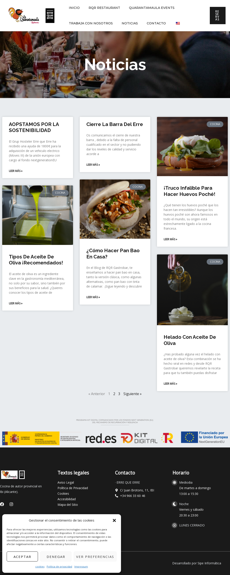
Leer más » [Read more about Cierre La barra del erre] (93, 165)
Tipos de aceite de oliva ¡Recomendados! (36, 260)
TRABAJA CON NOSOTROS (89, 23)
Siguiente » (132, 393)
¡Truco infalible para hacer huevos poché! (189, 191)
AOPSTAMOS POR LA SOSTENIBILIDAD (34, 127)
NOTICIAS (126, 23)
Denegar (56, 556)
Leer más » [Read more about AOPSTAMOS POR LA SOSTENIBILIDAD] (15, 171)
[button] (114, 520)
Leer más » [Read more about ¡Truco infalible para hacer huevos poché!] (170, 239)
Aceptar (22, 556)
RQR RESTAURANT (100, 8)
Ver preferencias (95, 556)
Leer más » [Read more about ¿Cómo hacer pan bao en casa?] (93, 297)
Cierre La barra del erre (114, 124)
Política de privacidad (59, 566)
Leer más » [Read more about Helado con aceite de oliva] (170, 384)
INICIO (72, 8)
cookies (39, 566)
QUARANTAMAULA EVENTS (145, 8)
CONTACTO (149, 23)
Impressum (81, 566)
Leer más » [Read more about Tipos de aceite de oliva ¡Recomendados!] (15, 304)
